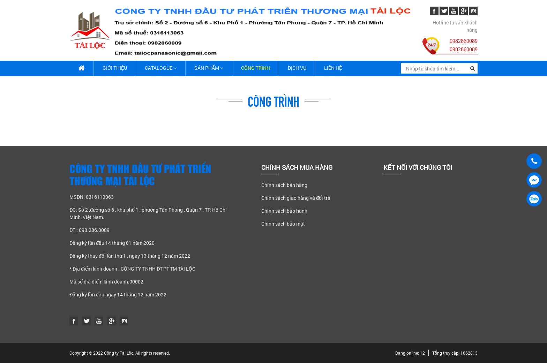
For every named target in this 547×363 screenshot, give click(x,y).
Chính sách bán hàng (284, 185)
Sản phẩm (208, 68)
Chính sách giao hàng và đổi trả (295, 198)
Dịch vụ (297, 68)
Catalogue (161, 68)
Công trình (255, 68)
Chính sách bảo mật (283, 223)
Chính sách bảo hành (284, 210)
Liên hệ (333, 68)
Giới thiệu (115, 68)
